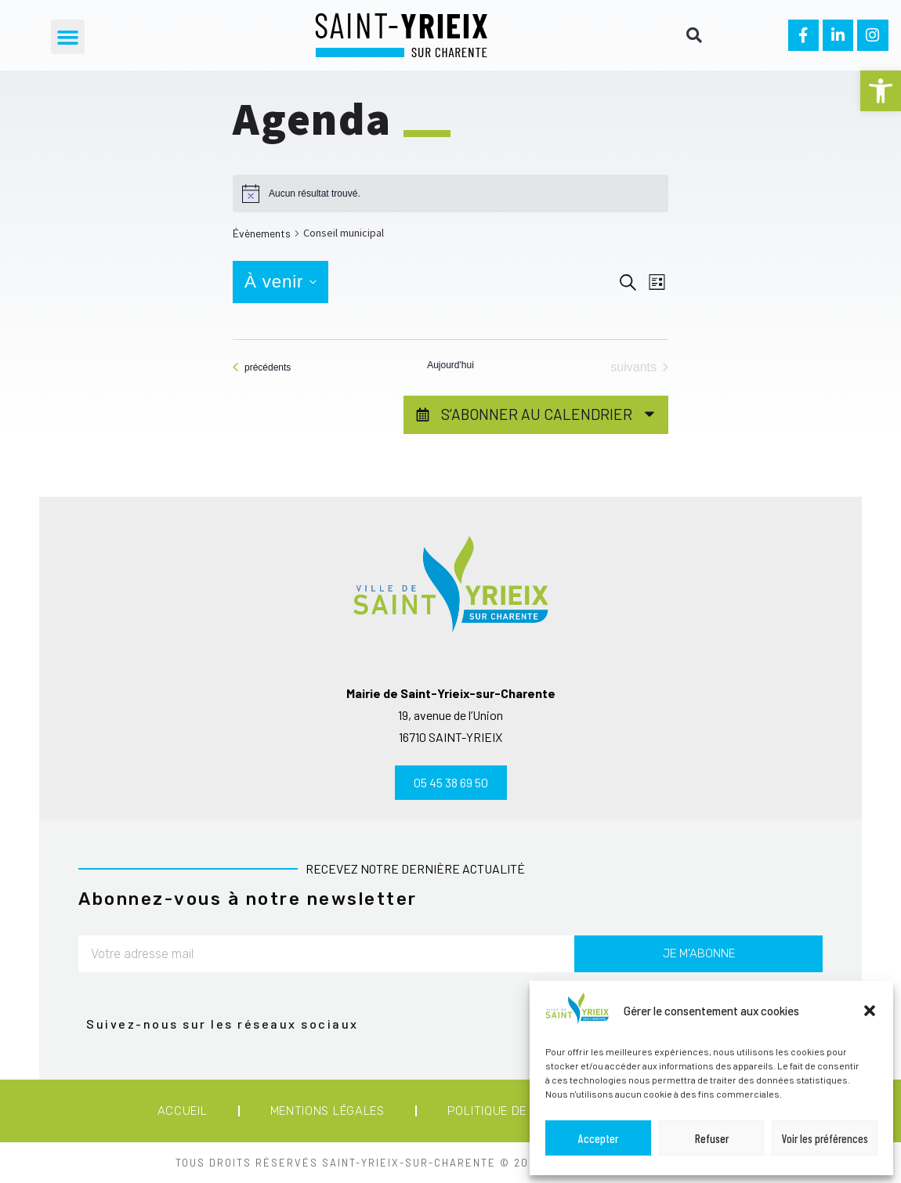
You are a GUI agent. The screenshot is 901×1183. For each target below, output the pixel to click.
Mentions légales (327, 1111)
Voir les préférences (825, 1138)
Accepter (598, 1138)
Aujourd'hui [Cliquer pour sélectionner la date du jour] (450, 365)
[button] (880, 91)
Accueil (182, 1111)
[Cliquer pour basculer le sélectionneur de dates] (280, 282)
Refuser (712, 1138)
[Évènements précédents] (262, 367)
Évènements (262, 233)
